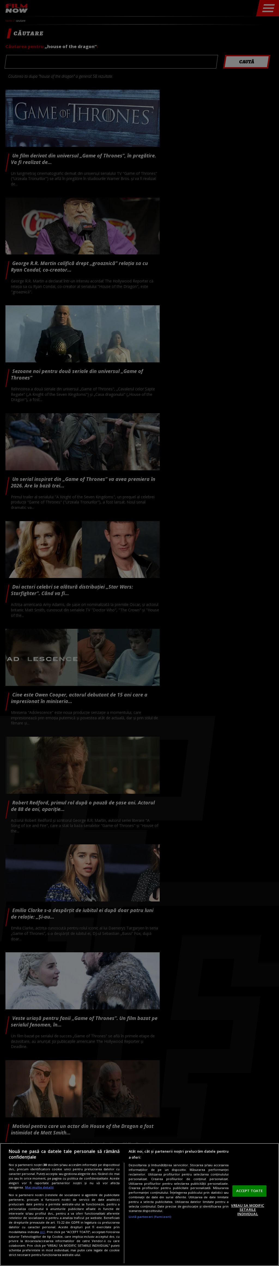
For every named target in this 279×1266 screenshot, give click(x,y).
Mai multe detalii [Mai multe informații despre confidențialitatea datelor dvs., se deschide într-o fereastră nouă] (39, 1187)
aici (42, 1232)
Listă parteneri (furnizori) (150, 1217)
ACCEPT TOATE (249, 1190)
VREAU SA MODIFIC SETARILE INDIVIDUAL (247, 1209)
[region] (139, 1204)
